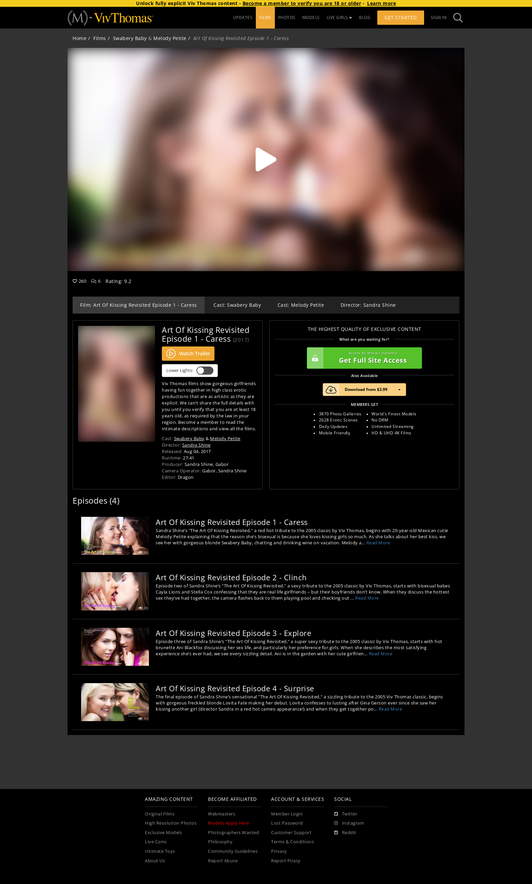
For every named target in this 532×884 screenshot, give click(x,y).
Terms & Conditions (292, 842)
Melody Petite (170, 38)
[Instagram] (349, 823)
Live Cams (156, 842)
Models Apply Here (228, 823)
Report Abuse (223, 861)
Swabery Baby (130, 38)
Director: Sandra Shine (368, 305)
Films (99, 38)
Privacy (279, 851)
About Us (155, 861)
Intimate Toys (160, 851)
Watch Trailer (188, 353)
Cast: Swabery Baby (237, 305)
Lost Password (287, 823)
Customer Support (291, 832)
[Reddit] (345, 833)
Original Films (159, 814)
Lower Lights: (189, 370)
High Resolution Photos (170, 823)
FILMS (265, 17)
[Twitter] (345, 814)
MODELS (311, 17)
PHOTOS (287, 17)
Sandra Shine (196, 445)
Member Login (287, 814)
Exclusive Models (163, 832)
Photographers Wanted (233, 832)
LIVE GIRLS (340, 17)
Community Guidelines (233, 851)
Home (80, 38)
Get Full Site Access (362, 358)
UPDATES (243, 17)
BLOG (364, 17)
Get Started (400, 17)
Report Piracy (286, 861)
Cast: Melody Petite (301, 305)
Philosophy (220, 842)
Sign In (439, 17)
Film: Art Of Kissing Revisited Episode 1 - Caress (138, 305)
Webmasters (221, 814)
